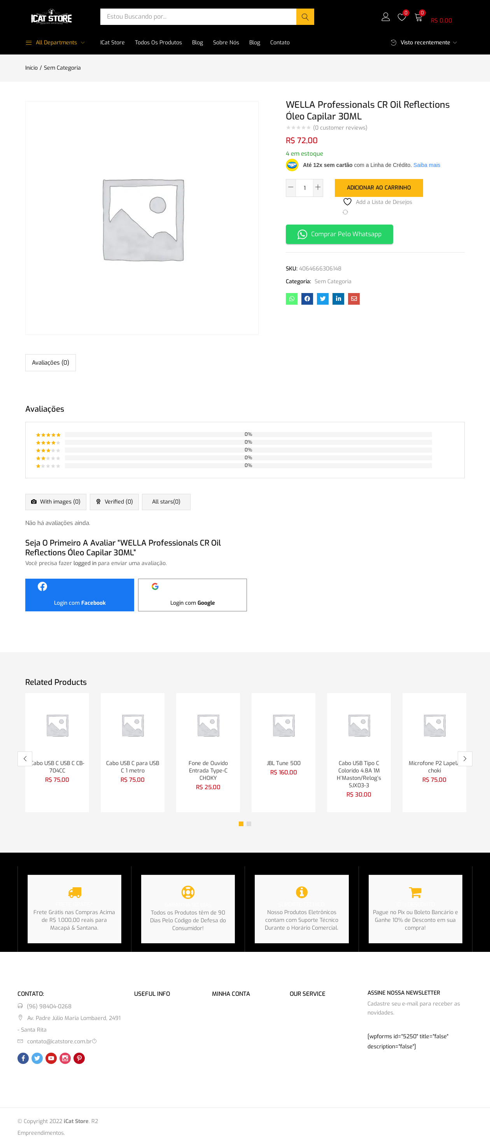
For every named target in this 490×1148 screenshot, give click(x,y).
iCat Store (112, 42)
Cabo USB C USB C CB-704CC (57, 766)
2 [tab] (249, 825)
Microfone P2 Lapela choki (434, 766)
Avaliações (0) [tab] (50, 363)
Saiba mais (426, 165)
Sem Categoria (62, 68)
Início (31, 68)
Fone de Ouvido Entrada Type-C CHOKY (208, 770)
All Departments (51, 42)
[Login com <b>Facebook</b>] (79, 594)
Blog (197, 42)
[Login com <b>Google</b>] (192, 594)
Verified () (127, 502)
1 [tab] (241, 825)
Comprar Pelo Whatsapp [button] (340, 234)
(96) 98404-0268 (49, 1007)
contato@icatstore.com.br (59, 1042)
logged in (85, 562)
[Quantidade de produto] (304, 188)
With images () (62, 502)
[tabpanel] (57, 752)
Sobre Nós (226, 42)
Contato (280, 42)
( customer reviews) (340, 128)
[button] (439, 16)
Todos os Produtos (158, 42)
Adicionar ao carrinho (379, 187)
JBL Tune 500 (284, 763)
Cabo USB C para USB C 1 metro (132, 766)
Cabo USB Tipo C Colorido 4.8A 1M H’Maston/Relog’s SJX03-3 (359, 774)
